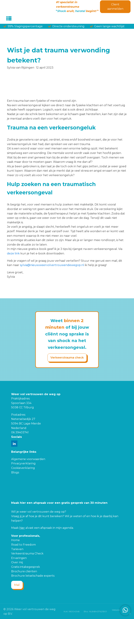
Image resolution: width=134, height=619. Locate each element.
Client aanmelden (115, 7)
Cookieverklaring (23, 468)
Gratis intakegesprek (25, 567)
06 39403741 (20, 432)
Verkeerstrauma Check (27, 553)
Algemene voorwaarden (28, 459)
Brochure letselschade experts (32, 575)
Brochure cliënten (24, 571)
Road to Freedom (23, 544)
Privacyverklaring (23, 463)
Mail (17, 585)
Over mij (17, 562)
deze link (13, 253)
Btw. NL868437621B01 (95, 611)
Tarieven (17, 549)
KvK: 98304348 (72, 611)
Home (15, 540)
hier (22, 527)
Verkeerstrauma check (67, 357)
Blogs (15, 472)
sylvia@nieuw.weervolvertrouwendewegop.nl (52, 265)
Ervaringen (19, 558)
